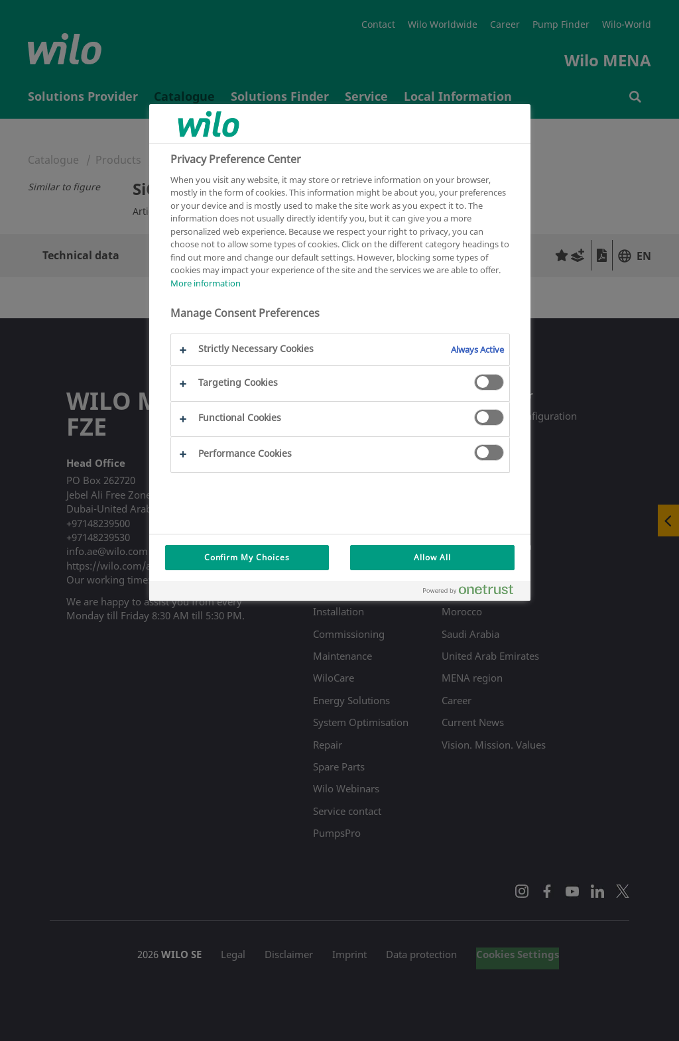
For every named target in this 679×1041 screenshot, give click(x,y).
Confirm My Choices (247, 557)
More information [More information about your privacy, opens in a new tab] (205, 283)
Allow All (432, 557)
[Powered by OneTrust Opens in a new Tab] (473, 592)
